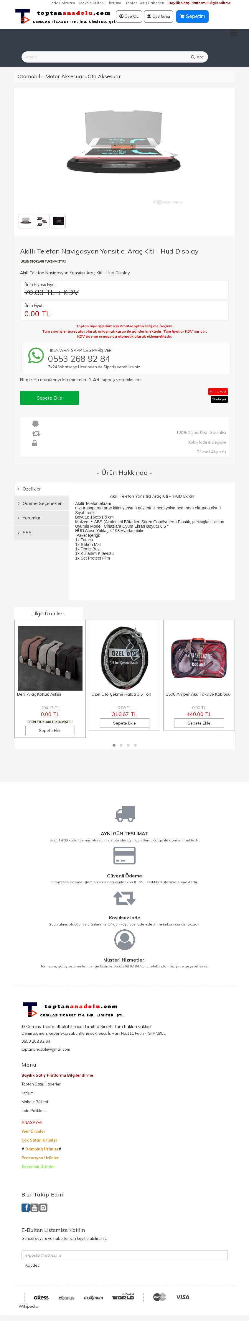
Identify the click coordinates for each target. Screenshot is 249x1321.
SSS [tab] (25, 532)
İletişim (115, 3)
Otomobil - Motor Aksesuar (51, 76)
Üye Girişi (158, 16)
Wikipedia (28, 1306)
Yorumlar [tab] (29, 518)
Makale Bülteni (92, 3)
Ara (197, 57)
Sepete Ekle (49, 398)
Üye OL (128, 16)
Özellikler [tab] (29, 489)
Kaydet (32, 1265)
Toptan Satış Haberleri (145, 3)
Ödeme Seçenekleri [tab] (40, 503)
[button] (114, 745)
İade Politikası (62, 3)
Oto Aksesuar (104, 76)
